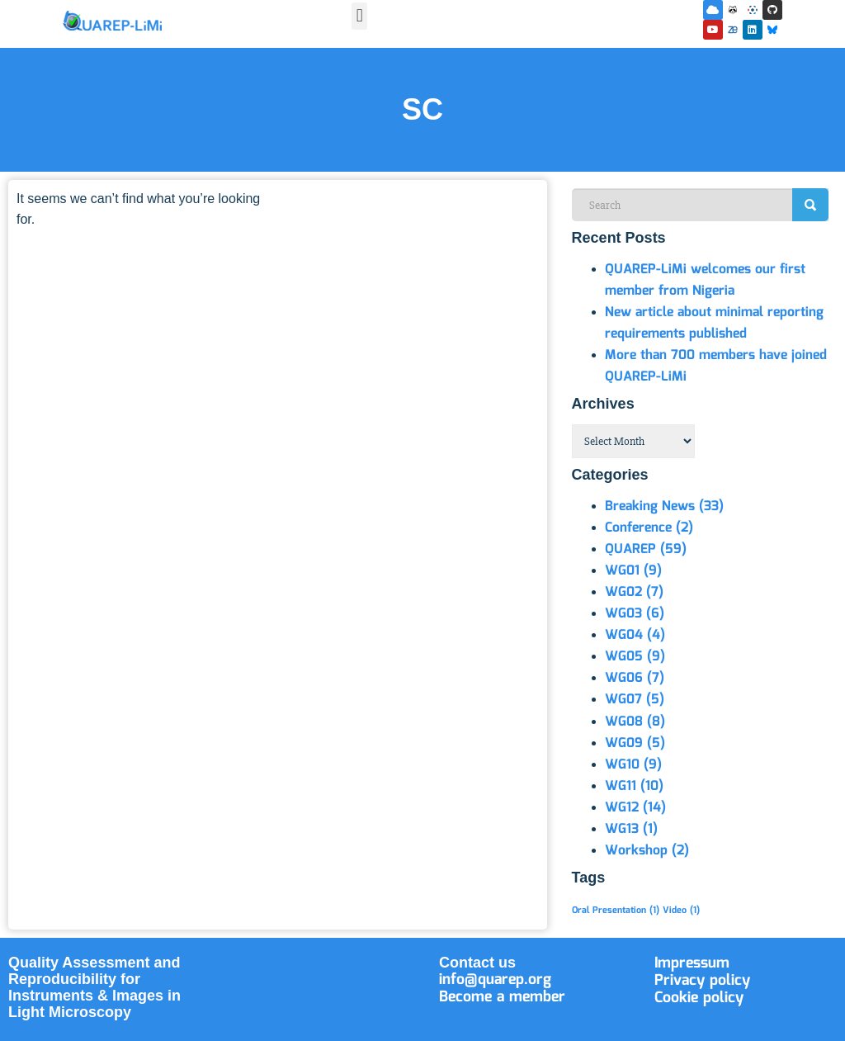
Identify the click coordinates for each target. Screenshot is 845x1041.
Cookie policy (699, 998)
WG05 (635, 656)
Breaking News (664, 506)
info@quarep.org (495, 979)
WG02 (634, 592)
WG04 (635, 635)
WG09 (635, 743)
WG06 (634, 678)
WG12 (635, 807)
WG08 (635, 722)
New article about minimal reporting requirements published (714, 323)
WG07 (634, 699)
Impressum (691, 963)
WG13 (631, 829)
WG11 (634, 786)
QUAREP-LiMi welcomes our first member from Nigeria (705, 280)
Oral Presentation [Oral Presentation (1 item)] (615, 910)
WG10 (633, 765)
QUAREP (646, 549)
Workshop (647, 850)
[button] (359, 16)
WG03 (634, 613)
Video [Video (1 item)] (681, 910)
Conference (649, 528)
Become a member (502, 997)
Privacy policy (702, 980)
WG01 (633, 571)
